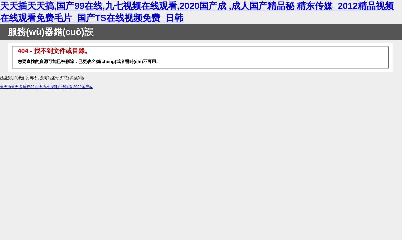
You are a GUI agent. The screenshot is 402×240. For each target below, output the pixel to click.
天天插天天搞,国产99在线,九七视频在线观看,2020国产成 (46, 87)
